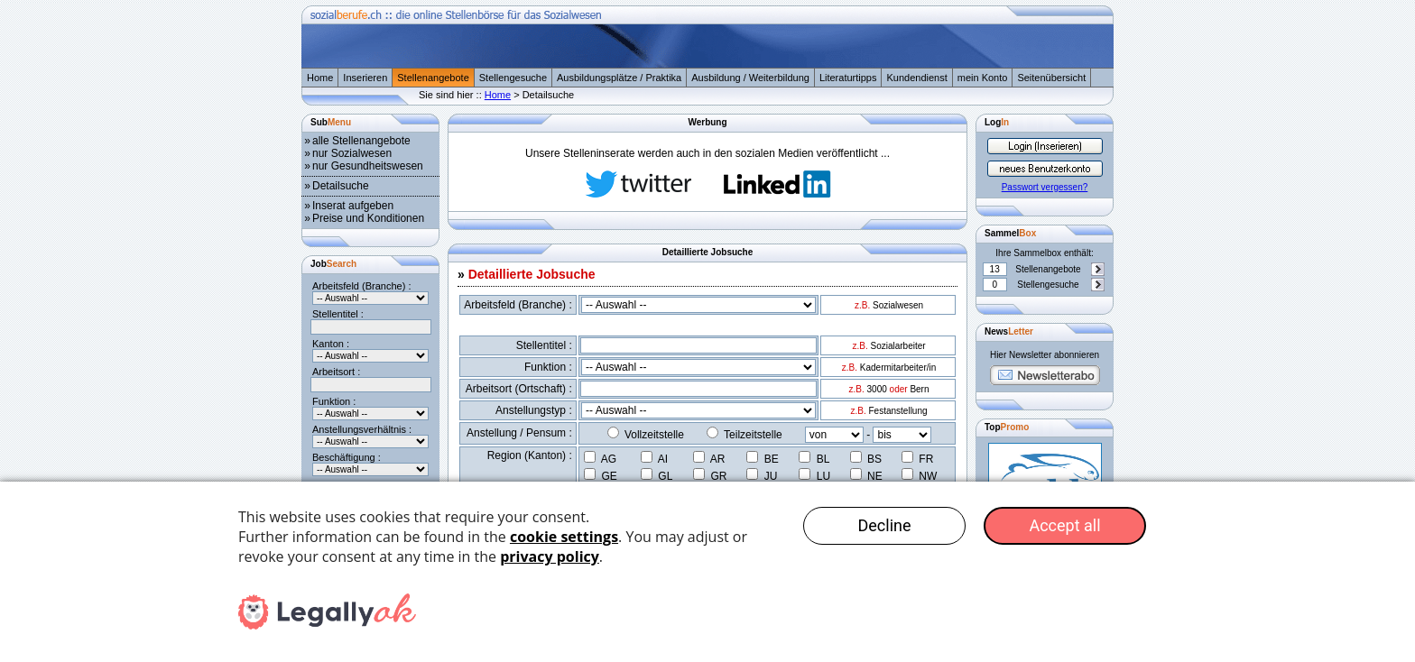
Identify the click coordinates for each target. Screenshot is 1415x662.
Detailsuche (340, 185)
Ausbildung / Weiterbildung (750, 77)
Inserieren (365, 77)
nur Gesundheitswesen (367, 166)
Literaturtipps (848, 77)
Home (320, 77)
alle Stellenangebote (361, 140)
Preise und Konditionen (368, 218)
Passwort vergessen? (1045, 187)
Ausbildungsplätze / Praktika (619, 77)
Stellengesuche (513, 77)
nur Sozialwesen (352, 153)
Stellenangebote (433, 77)
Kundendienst (916, 77)
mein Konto (982, 77)
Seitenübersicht (1051, 77)
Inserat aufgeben (352, 205)
